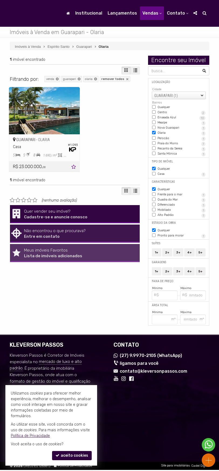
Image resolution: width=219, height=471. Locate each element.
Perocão (169, 137)
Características (163, 184)
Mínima (157, 313)
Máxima (185, 313)
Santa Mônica (177, 157)
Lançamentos (122, 13)
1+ (156, 254)
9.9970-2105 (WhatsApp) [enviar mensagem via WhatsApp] (151, 356)
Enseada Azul (179, 117)
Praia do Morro (182, 144)
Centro (182, 112)
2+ (167, 254)
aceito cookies (72, 455)
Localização (161, 82)
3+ (178, 254)
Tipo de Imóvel (162, 164)
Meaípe (176, 122)
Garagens (159, 263)
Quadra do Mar (179, 202)
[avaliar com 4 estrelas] (29, 195)
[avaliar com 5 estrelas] (34, 195)
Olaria (172, 132)
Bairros (157, 102)
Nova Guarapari (174, 127)
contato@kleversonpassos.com (153, 372)
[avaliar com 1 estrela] (12, 195)
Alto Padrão (173, 217)
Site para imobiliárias (175, 467)
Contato (177, 13)
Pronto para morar (182, 237)
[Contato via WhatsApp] (208, 445)
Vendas (152, 13)
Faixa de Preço (162, 282)
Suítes (156, 244)
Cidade (156, 89)
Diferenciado (177, 207)
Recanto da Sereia (179, 152)
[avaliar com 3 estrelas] (23, 195)
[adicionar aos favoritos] (67, 163)
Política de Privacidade (75, 467)
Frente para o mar (182, 197)
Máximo (185, 289)
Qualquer (164, 106)
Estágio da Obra (163, 224)
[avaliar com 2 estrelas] (17, 195)
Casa (182, 177)
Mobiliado (175, 212)
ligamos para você (139, 364)
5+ (201, 254)
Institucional (88, 13)
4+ (189, 254)
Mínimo (157, 289)
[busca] (204, 13)
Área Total (159, 306)
